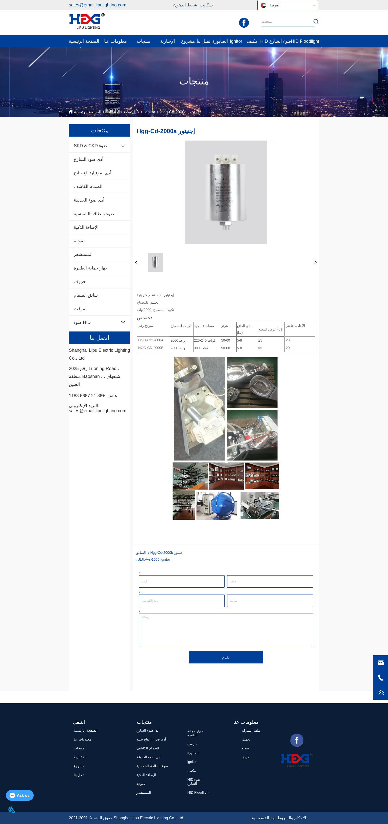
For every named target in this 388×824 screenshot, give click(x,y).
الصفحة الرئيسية (87, 112)
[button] (115, 41)
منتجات (112, 112)
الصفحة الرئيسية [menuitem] (84, 41)
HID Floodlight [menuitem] (305, 41)
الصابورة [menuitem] (220, 41)
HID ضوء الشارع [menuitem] (275, 41)
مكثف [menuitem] (252, 41)
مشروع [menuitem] (188, 41)
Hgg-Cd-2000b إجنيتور (167, 553)
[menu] (194, 41)
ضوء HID (131, 112)
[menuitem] (115, 41)
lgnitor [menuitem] (236, 41)
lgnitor (150, 112)
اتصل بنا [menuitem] (204, 41)
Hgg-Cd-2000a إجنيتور (180, 112)
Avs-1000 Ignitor (157, 559)
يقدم (226, 657)
